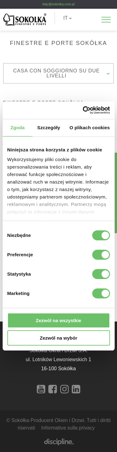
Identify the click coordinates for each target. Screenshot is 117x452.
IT (67, 18)
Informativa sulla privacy (68, 427)
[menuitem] (68, 18)
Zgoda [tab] (17, 127)
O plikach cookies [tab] (90, 127)
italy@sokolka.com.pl (58, 4)
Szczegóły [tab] (48, 127)
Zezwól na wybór (58, 338)
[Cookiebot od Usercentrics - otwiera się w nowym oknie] (83, 110)
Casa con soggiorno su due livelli (61, 73)
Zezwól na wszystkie (58, 320)
